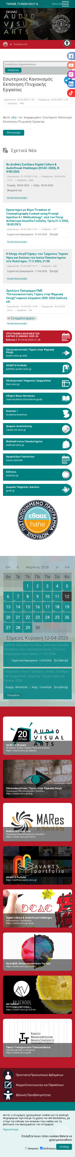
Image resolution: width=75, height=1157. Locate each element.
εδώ (14, 117)
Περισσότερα (10, 1129)
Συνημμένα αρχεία (22, 318)
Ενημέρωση (20, 44)
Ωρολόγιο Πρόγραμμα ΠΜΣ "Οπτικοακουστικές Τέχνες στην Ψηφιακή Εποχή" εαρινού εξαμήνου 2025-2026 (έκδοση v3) (36, 296)
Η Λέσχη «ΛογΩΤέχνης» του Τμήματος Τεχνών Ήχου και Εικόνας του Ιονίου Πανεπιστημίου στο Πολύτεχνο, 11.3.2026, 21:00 (37, 257)
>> (67, 567)
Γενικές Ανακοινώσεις (17, 198)
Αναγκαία (33, 1148)
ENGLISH (57, 3)
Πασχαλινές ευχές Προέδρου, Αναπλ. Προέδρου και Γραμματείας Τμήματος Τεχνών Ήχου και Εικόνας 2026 (36, 676)
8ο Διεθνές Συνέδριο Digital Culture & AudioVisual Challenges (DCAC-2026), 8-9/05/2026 (33, 168)
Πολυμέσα (13, 695)
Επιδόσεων (49, 1148)
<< (8, 567)
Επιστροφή (13, 132)
